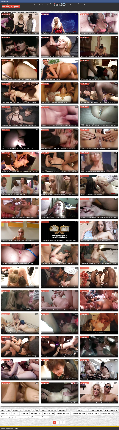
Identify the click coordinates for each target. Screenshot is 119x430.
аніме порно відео (5, 413)
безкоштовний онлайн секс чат (40, 417)
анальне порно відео (36, 413)
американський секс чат (111, 410)
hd (33, 410)
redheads (43, 410)
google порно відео (17, 410)
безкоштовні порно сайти (62, 413)
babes (2, 410)
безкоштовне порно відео (23, 417)
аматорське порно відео (96, 410)
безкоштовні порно (49, 413)
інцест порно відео (82, 410)
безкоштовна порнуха (107, 413)
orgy (37, 410)
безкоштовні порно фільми (78, 413)
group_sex (27, 410)
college (8, 410)
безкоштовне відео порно (7, 417)
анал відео (15, 413)
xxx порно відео (52, 410)
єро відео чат (62, 410)
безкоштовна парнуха (93, 413)
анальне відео (24, 413)
